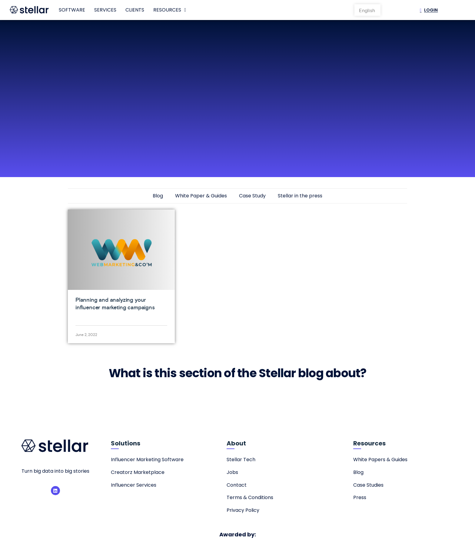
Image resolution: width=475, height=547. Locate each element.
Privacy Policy (243, 510)
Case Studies (368, 485)
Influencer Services (133, 485)
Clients (134, 9)
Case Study (252, 195)
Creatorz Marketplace (137, 472)
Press (359, 497)
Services (105, 9)
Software (72, 9)
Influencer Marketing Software (147, 459)
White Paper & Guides (201, 195)
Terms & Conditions (250, 497)
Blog (158, 195)
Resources (169, 10)
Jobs (232, 472)
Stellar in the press (300, 195)
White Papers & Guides (380, 459)
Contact (237, 485)
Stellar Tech (241, 459)
